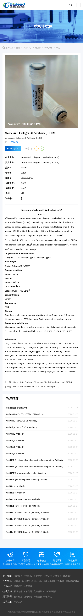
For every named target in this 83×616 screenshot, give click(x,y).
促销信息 (18, 596)
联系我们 (67, 576)
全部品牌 (28, 586)
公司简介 (18, 576)
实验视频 (38, 591)
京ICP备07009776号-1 (65, 612)
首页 (18, 48)
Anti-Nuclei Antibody (15, 486)
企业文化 (38, 576)
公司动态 (28, 596)
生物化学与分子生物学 (53, 581)
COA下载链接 (49, 591)
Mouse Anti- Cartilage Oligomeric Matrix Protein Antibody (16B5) (42, 382)
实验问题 (28, 591)
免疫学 (38, 48)
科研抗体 (48, 48)
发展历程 (28, 576)
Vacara (24, 167)
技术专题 (18, 591)
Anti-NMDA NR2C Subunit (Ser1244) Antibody (27, 512)
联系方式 (18, 602)
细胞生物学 (36, 581)
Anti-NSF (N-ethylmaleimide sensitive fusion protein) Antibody (34, 460)
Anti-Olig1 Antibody (15, 447)
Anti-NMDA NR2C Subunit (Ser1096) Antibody (27, 525)
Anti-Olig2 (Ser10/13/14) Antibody (21, 421)
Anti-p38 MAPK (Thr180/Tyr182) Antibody (25, 414)
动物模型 (26, 581)
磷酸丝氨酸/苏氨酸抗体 (16, 407)
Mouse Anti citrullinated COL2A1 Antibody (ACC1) (36, 386)
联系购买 (14, 148)
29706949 (28, 359)
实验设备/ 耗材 (72, 581)
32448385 (70, 371)
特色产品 (47, 596)
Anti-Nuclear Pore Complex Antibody (23, 499)
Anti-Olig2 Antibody (15, 434)
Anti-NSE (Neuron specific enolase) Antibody (26, 473)
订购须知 (57, 576)
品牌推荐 (18, 586)
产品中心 (27, 48)
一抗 (58, 48)
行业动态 (38, 596)
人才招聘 (47, 576)
